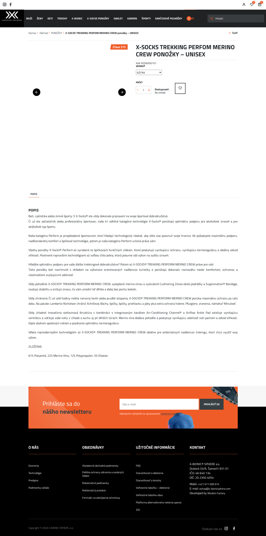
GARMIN (128, 17)
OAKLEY (114, 17)
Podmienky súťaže (38, 484)
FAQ (138, 462)
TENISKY (61, 17)
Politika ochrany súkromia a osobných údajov (103, 470)
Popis (33, 190)
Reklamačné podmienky (95, 479)
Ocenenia (33, 462)
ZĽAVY (189, 17)
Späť (235, 29)
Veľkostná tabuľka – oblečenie (153, 484)
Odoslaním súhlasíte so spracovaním (149, 410)
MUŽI (31, 17)
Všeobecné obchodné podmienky (100, 462)
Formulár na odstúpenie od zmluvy (101, 494)
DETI (50, 17)
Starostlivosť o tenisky (148, 476)
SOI (138, 506)
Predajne (33, 476)
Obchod (44, 29)
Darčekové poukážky (162, 17)
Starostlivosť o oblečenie (149, 469)
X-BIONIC (75, 17)
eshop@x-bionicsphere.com (215, 485)
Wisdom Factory (216, 490)
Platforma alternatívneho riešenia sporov (159, 499)
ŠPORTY (141, 17)
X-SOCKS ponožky (95, 17)
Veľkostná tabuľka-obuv (149, 491)
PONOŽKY (56, 29)
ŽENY (40, 17)
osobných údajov (170, 410)
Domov (32, 29)
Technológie (34, 469)
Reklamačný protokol (94, 486)
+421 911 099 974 (208, 480)
